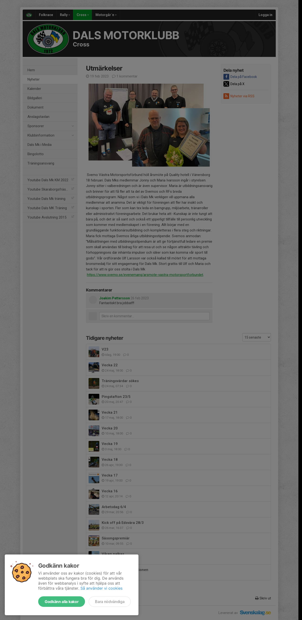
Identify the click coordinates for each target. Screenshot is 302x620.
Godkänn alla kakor (62, 601)
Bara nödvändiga (109, 601)
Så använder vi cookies (101, 588)
